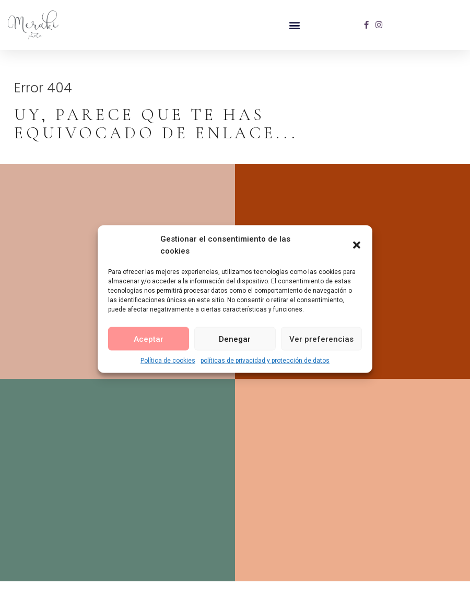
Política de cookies (167, 360)
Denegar (235, 338)
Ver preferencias (321, 338)
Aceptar (148, 338)
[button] (356, 245)
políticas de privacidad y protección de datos (265, 360)
